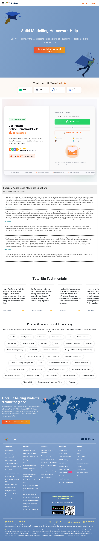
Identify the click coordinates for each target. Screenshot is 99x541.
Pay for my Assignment (47, 456)
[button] (72, 151)
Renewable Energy (33, 376)
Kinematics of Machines (17, 369)
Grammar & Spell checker (66, 482)
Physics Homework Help (30, 453)
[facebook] (82, 439)
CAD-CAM (33, 350)
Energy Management (34, 356)
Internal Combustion (81, 363)
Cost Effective (63, 463)
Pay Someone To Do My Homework (11, 495)
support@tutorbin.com (58, 522)
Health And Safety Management (22, 363)
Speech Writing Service (11, 463)
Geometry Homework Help (48, 471)
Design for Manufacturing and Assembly (78, 350)
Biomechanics (57, 337)
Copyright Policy (81, 469)
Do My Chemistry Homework (31, 500)
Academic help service (11, 499)
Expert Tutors (63, 450)
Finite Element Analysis (73, 356)
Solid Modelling (51, 376)
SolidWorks (41, 337)
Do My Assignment (10, 490)
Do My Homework (10, 487)
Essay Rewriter (63, 476)
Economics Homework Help (31, 485)
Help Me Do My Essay (47, 474)
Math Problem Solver (11, 484)
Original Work (63, 453)
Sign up (93, 3)
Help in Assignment (46, 477)
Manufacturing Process (57, 369)
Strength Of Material (73, 343)
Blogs (79, 450)
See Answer (7, 207)
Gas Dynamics (26, 337)
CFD (69, 337)
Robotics (89, 343)
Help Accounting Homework (49, 462)
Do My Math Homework (29, 494)
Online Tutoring (9, 476)
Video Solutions (9, 470)
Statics (57, 343)
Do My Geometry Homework (31, 497)
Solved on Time (63, 466)
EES (19, 356)
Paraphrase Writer (64, 479)
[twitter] (93, 439)
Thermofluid (27, 382)
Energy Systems (53, 356)
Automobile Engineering (15, 350)
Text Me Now (72, 121)
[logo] (11, 3)
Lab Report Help (9, 457)
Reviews (79, 466)
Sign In (84, 3)
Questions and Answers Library (12, 480)
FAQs (78, 453)
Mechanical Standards (12, 376)
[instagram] (89, 439)
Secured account (64, 469)
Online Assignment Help (12, 473)
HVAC (41, 363)
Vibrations (72, 382)
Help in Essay (9, 454)
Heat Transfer (11, 343)
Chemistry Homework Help (30, 456)
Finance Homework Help (30, 465)
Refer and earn (63, 472)
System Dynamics (69, 376)
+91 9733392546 (75, 522)
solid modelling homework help (49, 50)
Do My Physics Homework (30, 509)
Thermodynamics (88, 376)
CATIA (12, 337)
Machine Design (37, 369)
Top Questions (81, 476)
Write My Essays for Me (47, 459)
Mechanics (44, 343)
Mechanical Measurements (81, 369)
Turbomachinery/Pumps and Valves (50, 382)
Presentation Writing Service (13, 466)
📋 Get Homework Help (72, 133)
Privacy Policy (81, 460)
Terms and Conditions (83, 463)
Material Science (28, 343)
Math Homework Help (29, 450)
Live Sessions (9, 450)
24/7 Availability (63, 460)
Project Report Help (10, 460)
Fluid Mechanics (83, 337)
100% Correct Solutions (65, 456)
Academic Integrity (82, 472)
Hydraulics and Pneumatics (58, 363)
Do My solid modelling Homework (15, 422)
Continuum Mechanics (50, 350)
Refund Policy (81, 456)
